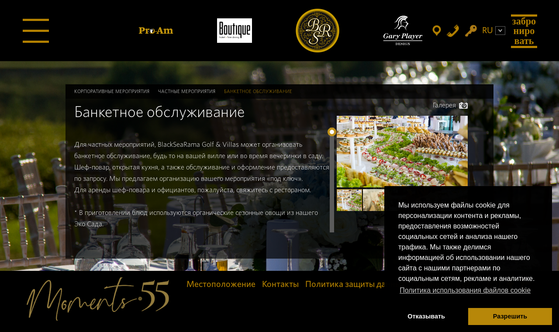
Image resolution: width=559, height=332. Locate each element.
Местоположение (220, 284)
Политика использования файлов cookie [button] (465, 290)
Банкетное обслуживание (258, 91)
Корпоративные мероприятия (111, 91)
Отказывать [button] (426, 316)
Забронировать (524, 31)
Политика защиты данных (355, 284)
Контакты (280, 284)
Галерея (450, 105)
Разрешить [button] (510, 316)
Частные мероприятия (186, 91)
